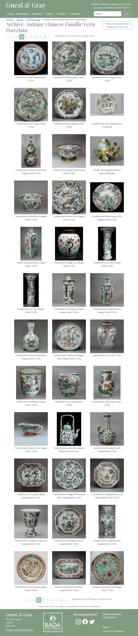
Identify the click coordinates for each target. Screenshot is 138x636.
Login (105, 626)
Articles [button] (62, 13)
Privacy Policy (109, 617)
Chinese (19, 19)
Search (127, 13)
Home (10, 13)
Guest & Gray (26, 5)
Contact (75, 13)
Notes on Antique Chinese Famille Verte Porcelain (118, 25)
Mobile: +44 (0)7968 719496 (19, 630)
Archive (36, 13)
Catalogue (22, 13)
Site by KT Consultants (113, 631)
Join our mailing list (85, 614)
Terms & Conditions (112, 614)
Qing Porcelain (33, 19)
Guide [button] (49, 13)
